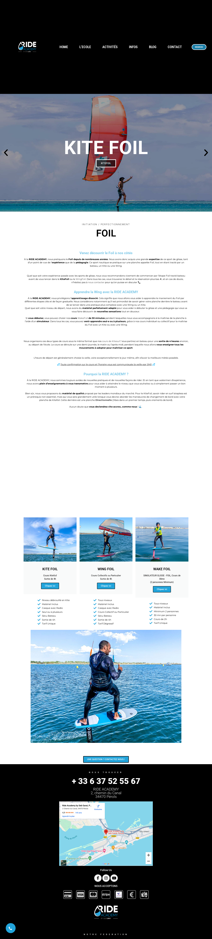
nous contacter (96, 282)
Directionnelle (103, 400)
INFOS (133, 47)
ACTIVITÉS (110, 47)
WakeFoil (83, 318)
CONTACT (175, 47)
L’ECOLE (85, 47)
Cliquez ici (50, 586)
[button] (5, 152)
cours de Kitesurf (111, 341)
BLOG (152, 47)
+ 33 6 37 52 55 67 (106, 781)
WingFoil (81, 279)
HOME (63, 47)
